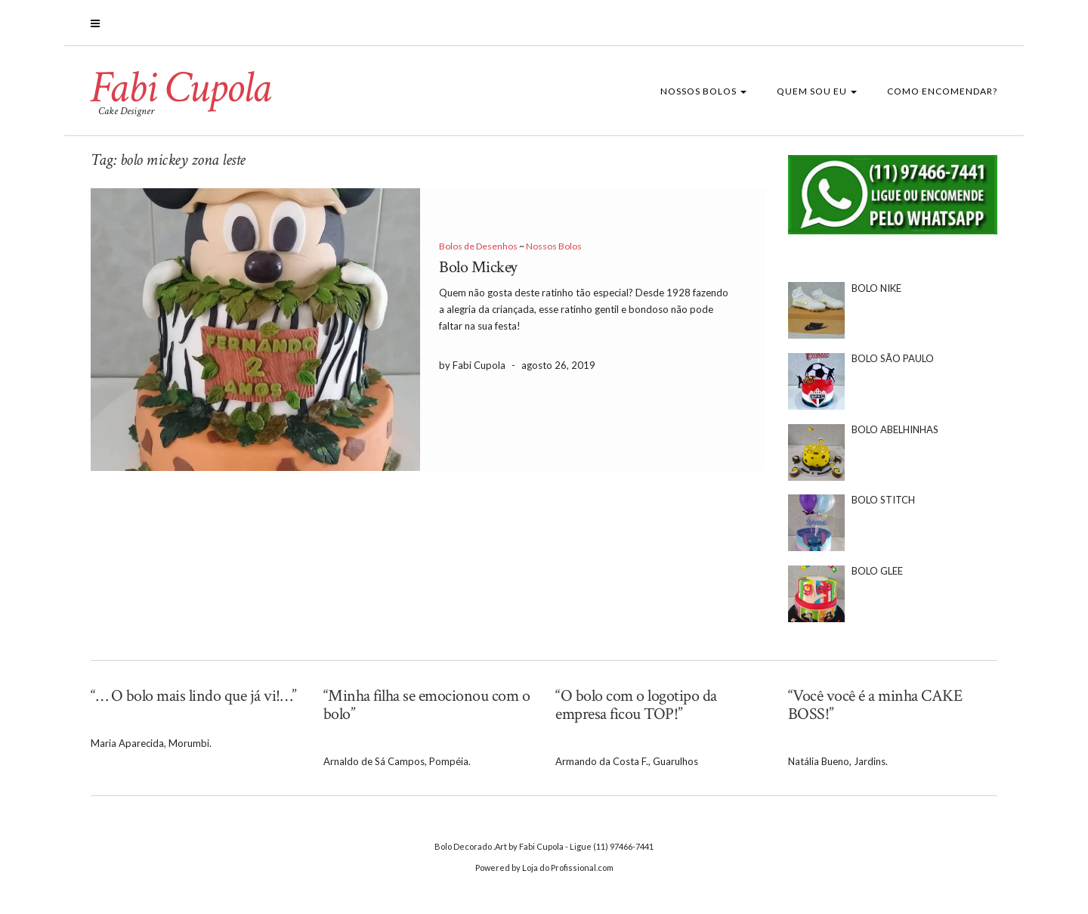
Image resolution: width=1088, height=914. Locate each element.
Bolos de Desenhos (478, 246)
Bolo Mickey (478, 267)
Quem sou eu (817, 91)
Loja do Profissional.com (568, 867)
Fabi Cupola (180, 87)
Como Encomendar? (942, 91)
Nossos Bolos (703, 91)
